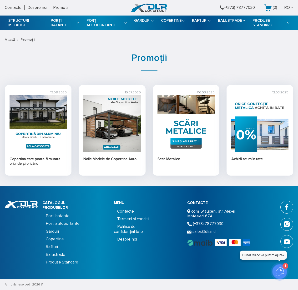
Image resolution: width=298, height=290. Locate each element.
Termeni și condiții (133, 218)
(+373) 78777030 (237, 7)
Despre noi (37, 7)
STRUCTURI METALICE (18, 22)
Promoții (60, 7)
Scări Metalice (168, 159)
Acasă (10, 40)
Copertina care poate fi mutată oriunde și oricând (35, 161)
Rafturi (199, 20)
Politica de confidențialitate (128, 229)
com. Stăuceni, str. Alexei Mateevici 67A (211, 214)
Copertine (171, 20)
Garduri (142, 20)
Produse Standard (262, 22)
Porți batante (59, 22)
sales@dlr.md (201, 231)
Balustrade (230, 20)
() (270, 7)
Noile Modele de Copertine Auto (109, 159)
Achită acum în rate (247, 159)
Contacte (13, 7)
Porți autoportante (101, 22)
